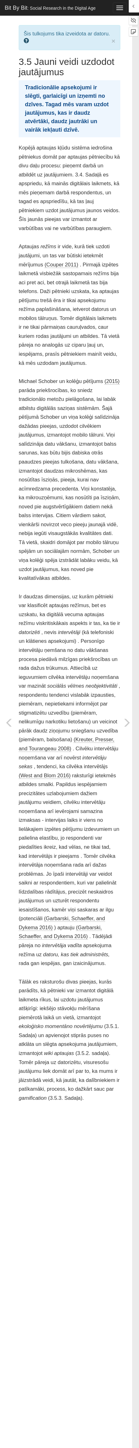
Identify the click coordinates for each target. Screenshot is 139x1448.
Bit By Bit (50, 8)
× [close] (113, 41)
